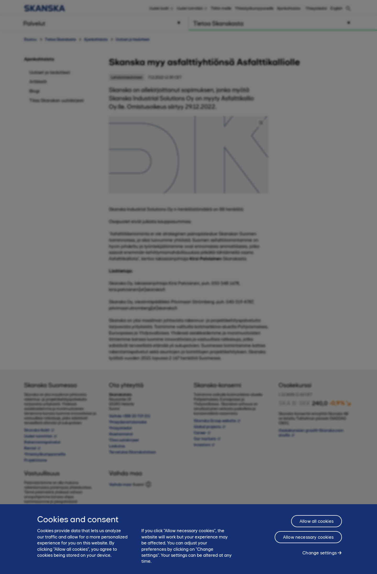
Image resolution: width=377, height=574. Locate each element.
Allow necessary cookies (308, 540)
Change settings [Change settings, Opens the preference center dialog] (319, 556)
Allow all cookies (317, 524)
